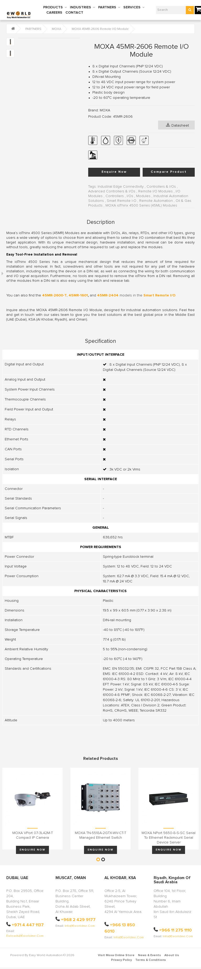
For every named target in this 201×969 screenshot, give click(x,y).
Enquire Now (114, 172)
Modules (143, 196)
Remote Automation (156, 201)
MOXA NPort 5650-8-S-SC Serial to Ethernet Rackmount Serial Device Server (169, 837)
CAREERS (54, 12)
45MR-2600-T (54, 295)
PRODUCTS (53, 7)
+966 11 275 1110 (175, 930)
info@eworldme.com (80, 926)
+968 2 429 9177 (78, 920)
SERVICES (132, 7)
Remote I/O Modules (155, 191)
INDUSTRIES (80, 7)
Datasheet (177, 125)
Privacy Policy (121, 960)
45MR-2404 (108, 295)
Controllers (114, 196)
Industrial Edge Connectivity (121, 186)
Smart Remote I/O (159, 295)
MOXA (56, 29)
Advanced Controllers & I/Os (111, 191)
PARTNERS (107, 7)
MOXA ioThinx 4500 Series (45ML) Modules (141, 205)
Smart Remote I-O (121, 201)
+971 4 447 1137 (28, 925)
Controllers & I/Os (161, 186)
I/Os (130, 196)
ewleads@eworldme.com (24, 936)
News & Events (149, 955)
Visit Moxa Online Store (116, 955)
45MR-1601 (78, 295)
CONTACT (74, 12)
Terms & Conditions (150, 960)
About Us (171, 955)
